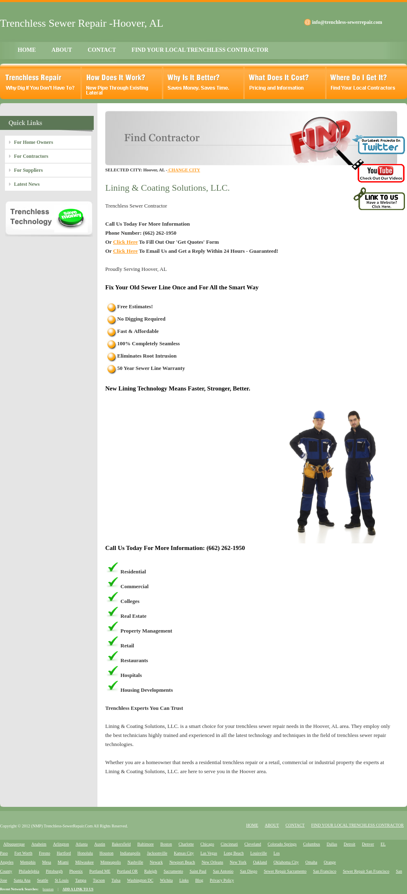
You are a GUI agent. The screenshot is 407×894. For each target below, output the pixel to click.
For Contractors (31, 156)
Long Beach (234, 853)
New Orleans (212, 862)
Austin (99, 844)
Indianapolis (130, 853)
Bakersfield (121, 844)
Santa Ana (22, 880)
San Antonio (223, 871)
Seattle (42, 880)
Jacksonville (157, 853)
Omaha (311, 862)
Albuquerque (14, 844)
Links (184, 880)
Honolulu (85, 853)
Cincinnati (229, 844)
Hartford (64, 853)
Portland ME (99, 871)
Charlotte (186, 844)
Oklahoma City (285, 862)
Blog (199, 880)
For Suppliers (28, 170)
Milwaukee (84, 862)
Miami (63, 862)
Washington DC (140, 880)
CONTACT (102, 50)
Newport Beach (182, 862)
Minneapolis (110, 862)
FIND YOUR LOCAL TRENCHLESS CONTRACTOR (200, 50)
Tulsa (115, 880)
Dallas (331, 844)
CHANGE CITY (183, 169)
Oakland (260, 862)
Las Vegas (209, 853)
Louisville (258, 853)
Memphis (28, 862)
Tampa (80, 880)
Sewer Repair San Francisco (366, 871)
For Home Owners (33, 142)
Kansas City (184, 853)
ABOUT (61, 50)
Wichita (166, 880)
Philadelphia (28, 871)
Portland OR (127, 871)
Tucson (99, 880)
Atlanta (82, 844)
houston (48, 889)
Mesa (46, 862)
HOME (27, 50)
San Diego (248, 871)
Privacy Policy (222, 880)
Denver (368, 844)
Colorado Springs (282, 844)
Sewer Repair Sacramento (285, 871)
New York (238, 862)
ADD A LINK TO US (77, 889)
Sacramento (173, 871)
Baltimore (145, 844)
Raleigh (150, 871)
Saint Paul (198, 871)
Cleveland (253, 844)
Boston (166, 844)
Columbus (311, 844)
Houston (106, 853)
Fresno (44, 853)
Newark (156, 862)
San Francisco (324, 871)
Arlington (61, 844)
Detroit (349, 844)
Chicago (207, 844)
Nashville (135, 862)
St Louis (62, 880)
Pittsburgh (54, 871)
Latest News (26, 184)
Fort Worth (23, 853)
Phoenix (76, 871)
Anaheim (38, 844)
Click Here (125, 242)
